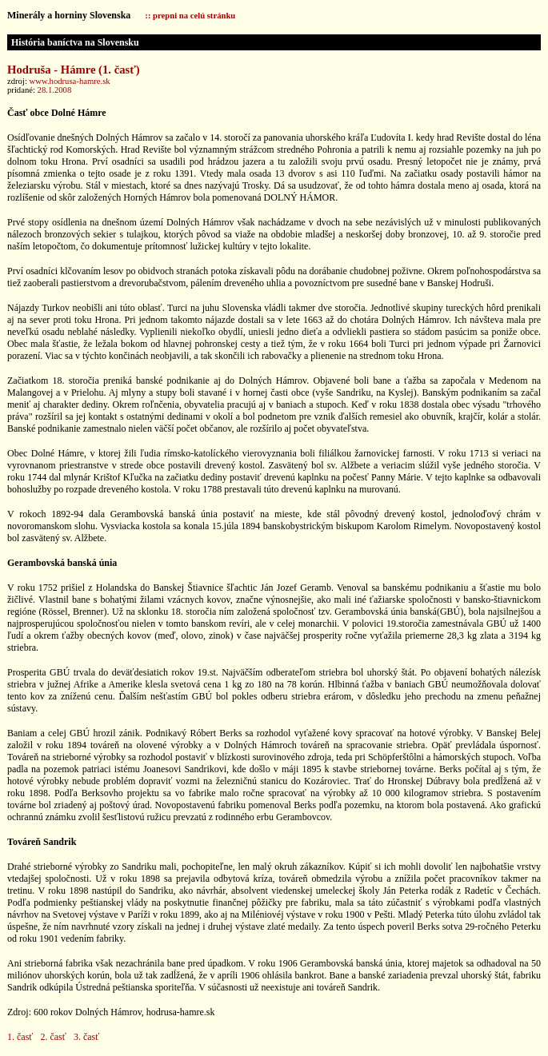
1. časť (20, 1036)
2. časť (53, 1036)
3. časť (86, 1036)
